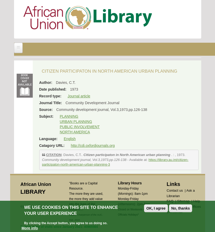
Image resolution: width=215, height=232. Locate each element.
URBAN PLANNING (76, 122)
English (70, 139)
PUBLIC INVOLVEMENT (80, 127)
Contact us (175, 190)
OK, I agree (156, 209)
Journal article (79, 96)
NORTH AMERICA (75, 132)
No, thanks (180, 209)
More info (30, 229)
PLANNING (69, 116)
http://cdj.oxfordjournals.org (93, 145)
